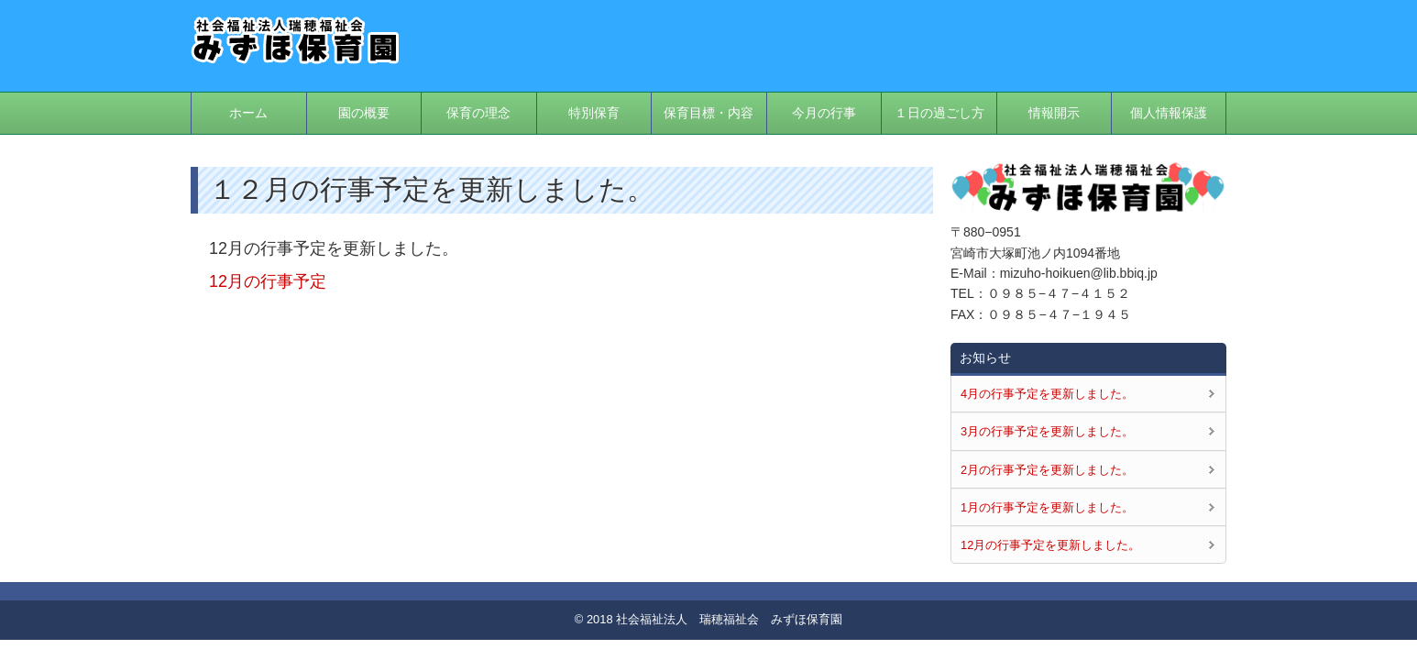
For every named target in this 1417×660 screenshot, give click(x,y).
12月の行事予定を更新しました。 (1050, 545)
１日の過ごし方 (939, 112)
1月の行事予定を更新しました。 (1047, 507)
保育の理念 (478, 112)
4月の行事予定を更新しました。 (1047, 394)
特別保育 (594, 112)
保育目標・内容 (708, 112)
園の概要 (364, 112)
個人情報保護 (1168, 112)
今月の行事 (824, 112)
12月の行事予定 (267, 281)
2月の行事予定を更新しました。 (1047, 470)
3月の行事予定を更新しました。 (1047, 431)
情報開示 (1054, 112)
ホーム (248, 112)
